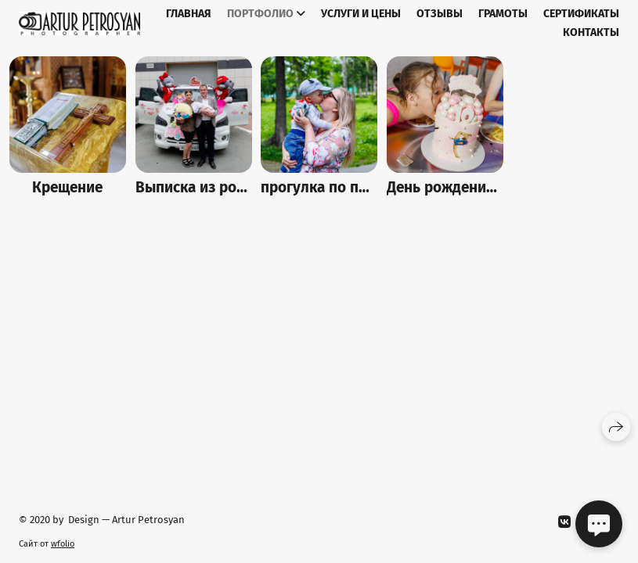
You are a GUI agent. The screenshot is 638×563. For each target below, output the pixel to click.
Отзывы (439, 13)
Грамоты (503, 13)
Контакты (591, 32)
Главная (188, 13)
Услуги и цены (361, 13)
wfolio (62, 544)
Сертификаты (581, 13)
